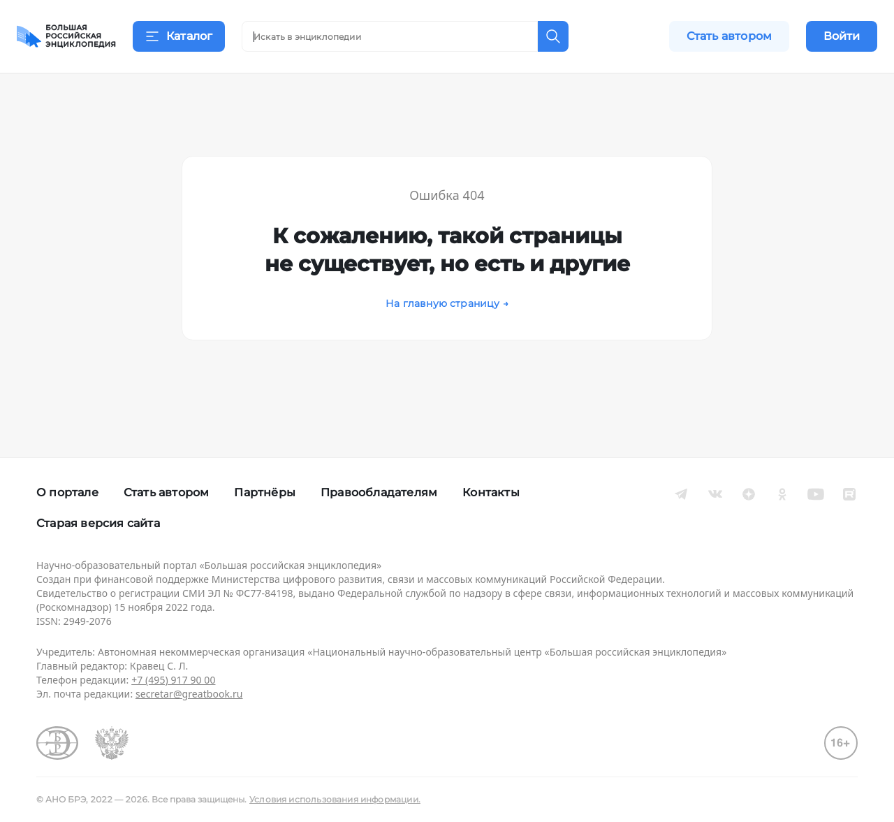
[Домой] (66, 36)
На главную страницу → (447, 321)
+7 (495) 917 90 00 (173, 679)
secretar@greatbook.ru (189, 693)
